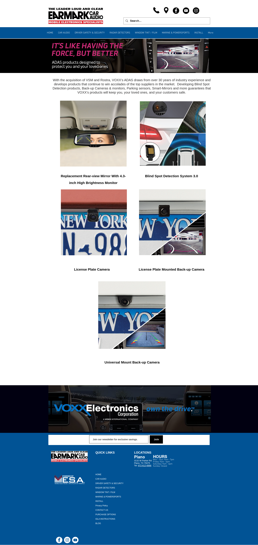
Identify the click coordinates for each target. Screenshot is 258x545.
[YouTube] (186, 10)
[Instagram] (196, 10)
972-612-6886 (144, 465)
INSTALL (99, 501)
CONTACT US (101, 510)
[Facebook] (176, 10)
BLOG (98, 523)
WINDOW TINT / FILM (105, 492)
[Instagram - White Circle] (67, 540)
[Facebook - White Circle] (59, 540)
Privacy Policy (101, 505)
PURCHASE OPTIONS (105, 514)
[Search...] (166, 21)
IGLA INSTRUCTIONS (105, 519)
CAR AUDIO (100, 479)
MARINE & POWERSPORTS (108, 497)
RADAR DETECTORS (105, 488)
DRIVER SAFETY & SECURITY (109, 483)
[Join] (156, 439)
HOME (98, 474)
